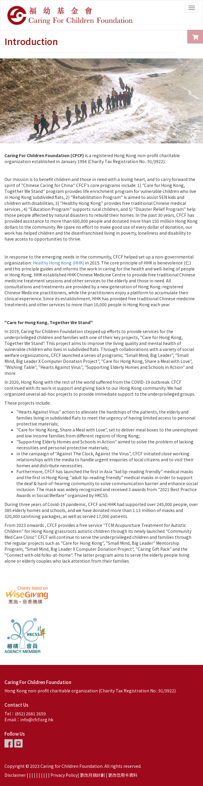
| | (34, 775)
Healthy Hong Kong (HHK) (58, 263)
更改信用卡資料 (122, 775)
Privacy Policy (64, 775)
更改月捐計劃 (92, 775)
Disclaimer (15, 775)
